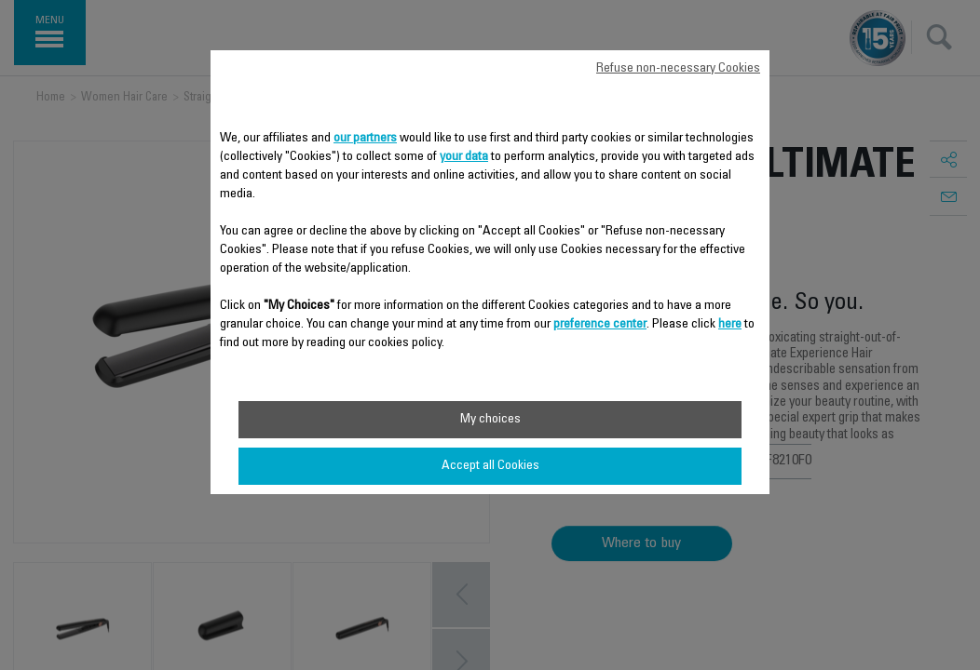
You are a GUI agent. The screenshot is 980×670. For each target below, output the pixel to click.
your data (464, 157)
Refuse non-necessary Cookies (678, 68)
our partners (365, 138)
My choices (490, 419)
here (730, 324)
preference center (600, 324)
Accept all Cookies (490, 466)
